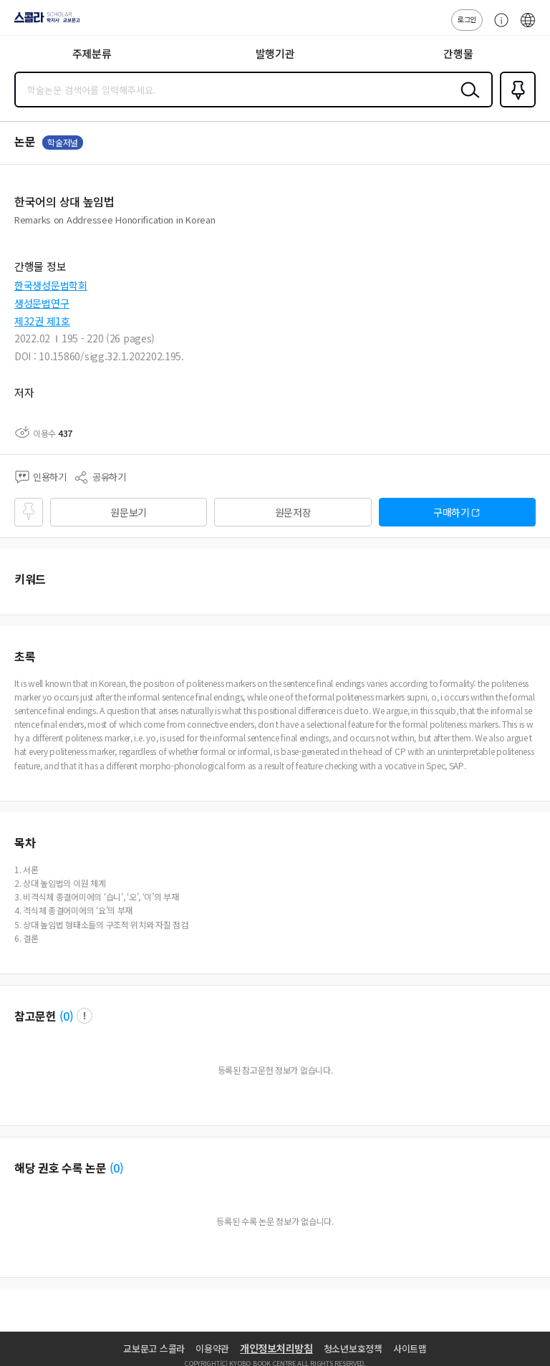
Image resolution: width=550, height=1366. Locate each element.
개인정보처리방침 (276, 1348)
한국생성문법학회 (50, 285)
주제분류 (92, 53)
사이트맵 (410, 1348)
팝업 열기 (84, 1016)
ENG (528, 27)
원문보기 (128, 512)
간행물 (458, 53)
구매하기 (451, 512)
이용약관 (212, 1348)
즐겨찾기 (515, 106)
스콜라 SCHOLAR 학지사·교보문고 (43, 22)
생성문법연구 (41, 303)
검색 (467, 101)
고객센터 (497, 27)
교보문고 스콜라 (154, 1348)
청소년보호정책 (353, 1348)
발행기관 (275, 53)
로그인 (467, 19)
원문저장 (293, 512)
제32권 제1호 (42, 321)
